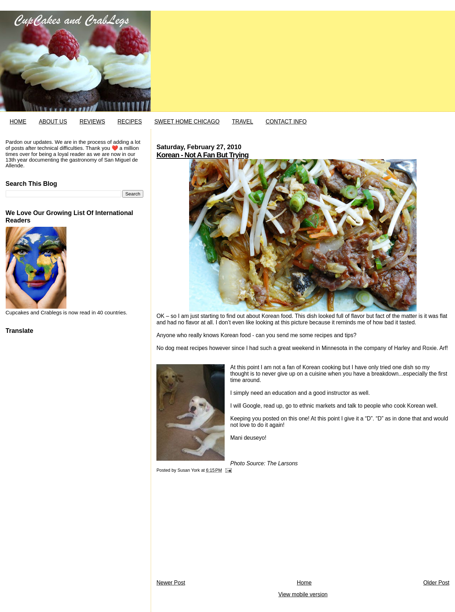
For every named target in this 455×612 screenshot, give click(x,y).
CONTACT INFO (286, 122)
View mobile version (302, 594)
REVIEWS (92, 122)
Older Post (436, 583)
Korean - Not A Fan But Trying (202, 155)
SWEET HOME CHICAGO (186, 122)
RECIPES (130, 122)
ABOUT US (53, 122)
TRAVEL (242, 122)
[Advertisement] (209, 527)
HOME (18, 122)
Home (304, 583)
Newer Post (170, 583)
